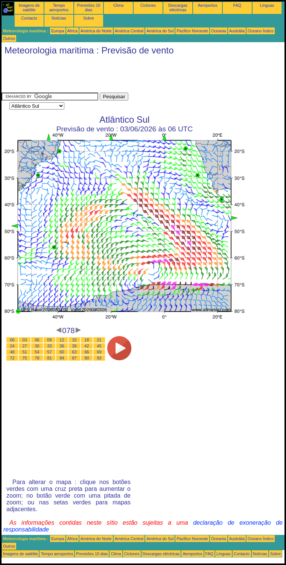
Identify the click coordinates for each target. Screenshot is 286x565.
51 (25, 352)
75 (25, 358)
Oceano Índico (261, 31)
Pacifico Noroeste (192, 31)
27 (25, 346)
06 (37, 340)
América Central (129, 31)
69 (99, 352)
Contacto (29, 18)
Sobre (88, 18)
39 (74, 346)
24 (12, 346)
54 (37, 352)
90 (87, 358)
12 (62, 340)
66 (87, 352)
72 (12, 358)
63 (74, 352)
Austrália (237, 31)
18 (87, 340)
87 (74, 358)
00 (12, 340)
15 (74, 340)
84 (62, 358)
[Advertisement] (138, 76)
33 (49, 346)
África (72, 31)
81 (49, 358)
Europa (57, 31)
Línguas (267, 5)
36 (62, 346)
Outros (9, 38)
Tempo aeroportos (58, 7)
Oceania (218, 31)
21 (99, 340)
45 (99, 346)
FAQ (237, 5)
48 (12, 352)
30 (37, 346)
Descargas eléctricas (177, 7)
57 (49, 352)
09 (49, 340)
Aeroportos (207, 5)
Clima (118, 5)
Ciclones (148, 5)
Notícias (59, 18)
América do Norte (96, 31)
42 (87, 346)
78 (37, 358)
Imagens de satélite (29, 7)
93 (99, 358)
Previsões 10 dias (88, 7)
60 (62, 352)
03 (25, 340)
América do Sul (159, 31)
